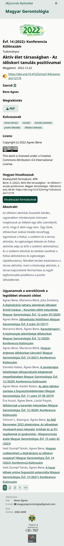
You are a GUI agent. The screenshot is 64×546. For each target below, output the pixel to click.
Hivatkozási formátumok (20, 199)
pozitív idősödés (12, 127)
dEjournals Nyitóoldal (19, 3)
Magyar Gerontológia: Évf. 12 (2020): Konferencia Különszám (30, 410)
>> (25, 488)
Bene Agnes (11, 92)
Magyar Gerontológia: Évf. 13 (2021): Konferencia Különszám (29, 357)
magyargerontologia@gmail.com (36, 504)
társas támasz (11, 122)
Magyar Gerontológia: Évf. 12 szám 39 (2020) (31, 314)
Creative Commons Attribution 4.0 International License (28, 160)
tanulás (26, 122)
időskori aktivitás (33, 127)
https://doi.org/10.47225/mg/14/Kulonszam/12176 (31, 76)
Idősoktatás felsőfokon (34, 319)
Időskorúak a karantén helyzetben (25, 405)
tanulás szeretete (43, 122)
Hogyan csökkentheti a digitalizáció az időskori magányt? (29, 453)
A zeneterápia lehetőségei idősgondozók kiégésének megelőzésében (30, 372)
